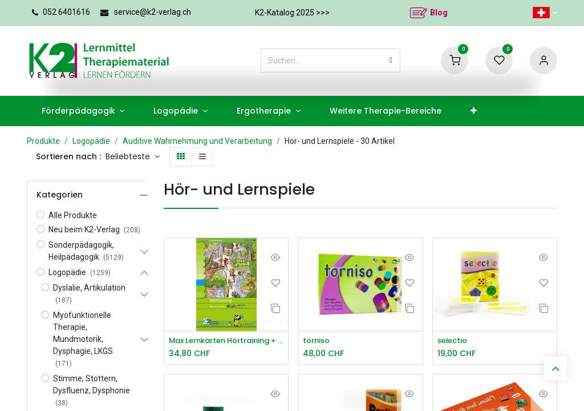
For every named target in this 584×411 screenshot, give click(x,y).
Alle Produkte (72, 215)
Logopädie (91, 141)
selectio (454, 341)
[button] (132, 157)
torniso (317, 341)
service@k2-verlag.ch (152, 12)
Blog (439, 12)
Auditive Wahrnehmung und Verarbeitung (197, 141)
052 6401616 (66, 12)
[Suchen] (391, 60)
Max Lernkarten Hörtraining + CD (226, 341)
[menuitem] (83, 111)
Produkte (43, 141)
